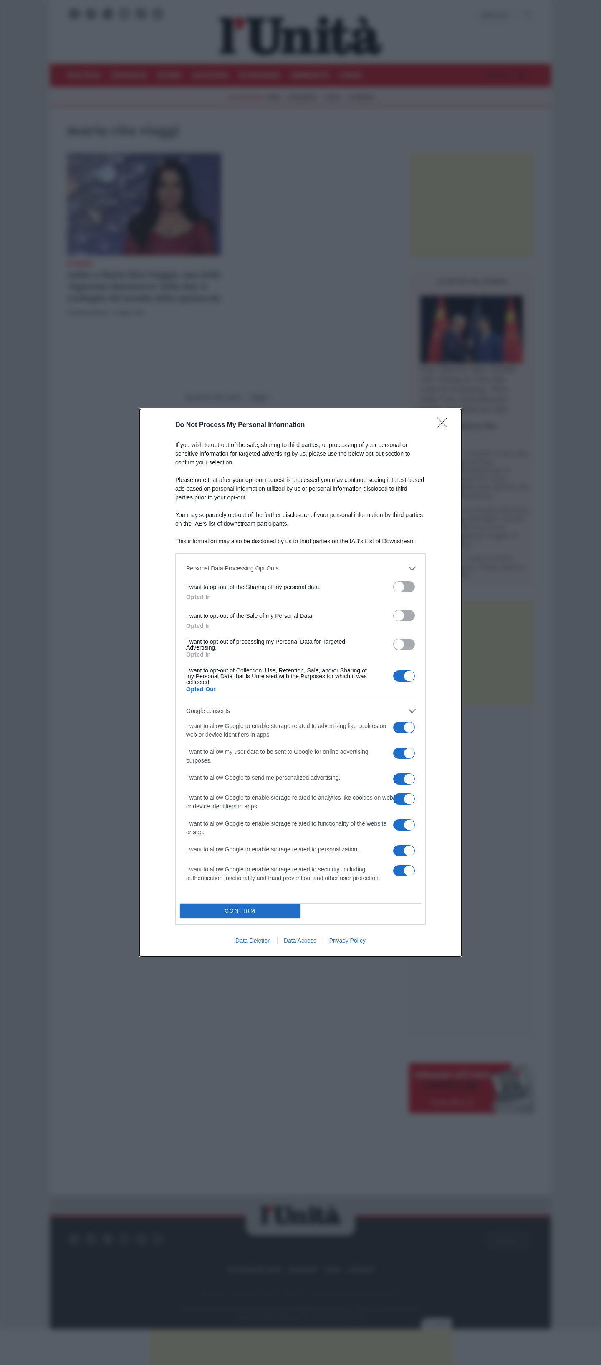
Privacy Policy (347, 940)
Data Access (300, 940)
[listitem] (300, 568)
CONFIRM (240, 911)
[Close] (445, 425)
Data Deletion (253, 940)
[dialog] (300, 682)
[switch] (404, 586)
